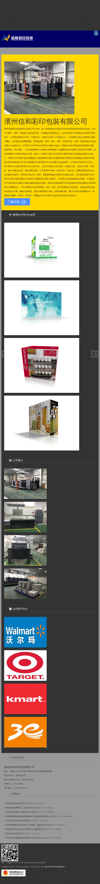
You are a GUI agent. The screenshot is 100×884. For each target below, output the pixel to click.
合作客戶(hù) (20, 608)
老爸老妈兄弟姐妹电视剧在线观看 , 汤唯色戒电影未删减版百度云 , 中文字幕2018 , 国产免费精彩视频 (40, 882)
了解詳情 (17, 202)
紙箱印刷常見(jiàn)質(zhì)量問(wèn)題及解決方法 (26, 829)
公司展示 (18, 460)
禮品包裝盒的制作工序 (15, 833)
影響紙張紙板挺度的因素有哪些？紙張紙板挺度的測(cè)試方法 (31, 816)
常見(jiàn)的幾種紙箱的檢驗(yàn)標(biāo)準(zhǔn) (26, 837)
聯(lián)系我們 (18, 757)
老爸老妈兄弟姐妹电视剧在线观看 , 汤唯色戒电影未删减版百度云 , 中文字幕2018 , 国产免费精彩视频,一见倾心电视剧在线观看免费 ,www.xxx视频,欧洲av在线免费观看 (50, 15)
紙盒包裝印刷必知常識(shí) (17, 803)
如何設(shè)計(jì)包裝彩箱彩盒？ (19, 820)
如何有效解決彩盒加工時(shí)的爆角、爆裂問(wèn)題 (27, 825)
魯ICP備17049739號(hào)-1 (55, 867)
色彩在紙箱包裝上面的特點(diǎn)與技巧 (22, 812)
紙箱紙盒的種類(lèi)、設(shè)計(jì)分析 (21, 807)
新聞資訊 (16, 793)
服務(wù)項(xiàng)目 (24, 214)
